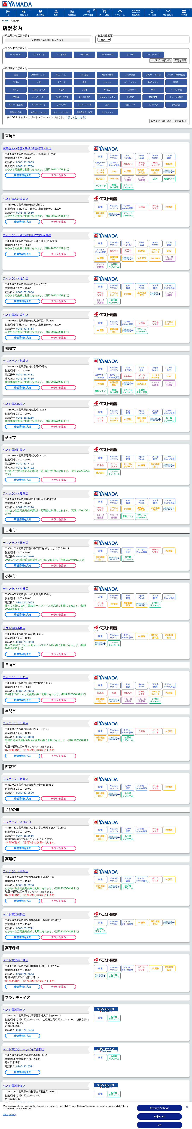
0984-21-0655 (25, 602)
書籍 (84, 82)
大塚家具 (176, 105)
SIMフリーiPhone (153, 75)
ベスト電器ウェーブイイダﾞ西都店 (23, 1049)
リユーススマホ (84, 105)
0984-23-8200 (25, 642)
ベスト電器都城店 (14, 403)
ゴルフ (16, 90)
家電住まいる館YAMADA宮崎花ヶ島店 (27, 148)
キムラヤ (130, 54)
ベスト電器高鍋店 (14, 914)
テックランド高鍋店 (15, 871)
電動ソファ (130, 105)
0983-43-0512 (25, 1066)
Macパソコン (61, 75)
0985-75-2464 (25, 1030)
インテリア (153, 105)
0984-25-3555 (25, 835)
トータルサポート (130, 90)
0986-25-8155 (25, 417)
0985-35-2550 (25, 212)
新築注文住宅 (16, 112)
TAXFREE (153, 97)
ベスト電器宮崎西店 (15, 314)
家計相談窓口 (84, 97)
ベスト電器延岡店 (14, 449)
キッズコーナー (38, 97)
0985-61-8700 (25, 166)
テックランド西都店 (15, 778)
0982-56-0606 (25, 691)
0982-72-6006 (25, 974)
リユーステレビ (38, 105)
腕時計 (176, 82)
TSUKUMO (84, 54)
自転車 (84, 90)
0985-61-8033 (25, 162)
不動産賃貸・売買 (84, 112)
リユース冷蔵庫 (176, 97)
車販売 (62, 90)
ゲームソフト (130, 82)
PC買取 (16, 97)
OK (159, 1125)
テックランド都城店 (15, 360)
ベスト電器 (61, 54)
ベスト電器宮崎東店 (15, 198)
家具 (107, 105)
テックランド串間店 (15, 723)
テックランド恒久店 (15, 278)
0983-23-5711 (25, 928)
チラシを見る (58, 175)
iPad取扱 (84, 75)
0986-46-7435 (25, 378)
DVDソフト (153, 82)
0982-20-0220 (25, 507)
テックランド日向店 (15, 677)
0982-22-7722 (25, 463)
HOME (5, 20)
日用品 (16, 82)
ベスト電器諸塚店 (14, 1085)
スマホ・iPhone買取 (176, 75)
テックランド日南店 (15, 542)
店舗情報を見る (22, 175)
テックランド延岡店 (15, 493)
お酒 (39, 82)
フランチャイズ (153, 54)
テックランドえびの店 (17, 821)
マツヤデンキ (38, 54)
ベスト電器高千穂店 (15, 960)
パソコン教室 (176, 90)
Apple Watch (107, 75)
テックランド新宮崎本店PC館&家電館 (27, 235)
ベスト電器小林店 (14, 628)
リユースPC (61, 105)
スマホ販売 (130, 75)
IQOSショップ (38, 90)
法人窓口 (130, 97)
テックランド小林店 (15, 588)
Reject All (159, 1116)
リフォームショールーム (61, 112)
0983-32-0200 (25, 885)
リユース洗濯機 (16, 105)
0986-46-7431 (25, 374)
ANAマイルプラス (107, 97)
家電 (16, 75)
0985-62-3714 (25, 328)
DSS (153, 90)
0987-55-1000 (25, 737)
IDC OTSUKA (107, 54)
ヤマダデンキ (16, 54)
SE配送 (107, 90)
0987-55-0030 (25, 556)
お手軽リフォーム (38, 112)
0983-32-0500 (25, 792)
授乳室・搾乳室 (61, 97)
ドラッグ (61, 82)
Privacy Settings (159, 1108)
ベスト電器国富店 (14, 1009)
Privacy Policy (9, 1114)
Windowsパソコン (38, 75)
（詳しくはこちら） (76, 117)
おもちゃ (107, 82)
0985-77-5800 (25, 292)
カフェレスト (107, 112)
